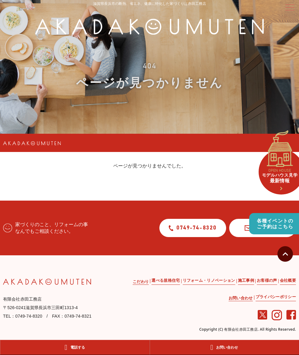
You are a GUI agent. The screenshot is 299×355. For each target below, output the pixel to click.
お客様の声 (267, 280)
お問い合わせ (241, 298)
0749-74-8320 (193, 228)
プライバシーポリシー (276, 297)
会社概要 (288, 280)
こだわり (141, 281)
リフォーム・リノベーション (209, 280)
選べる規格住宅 (165, 280)
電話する (75, 347)
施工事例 (246, 280)
